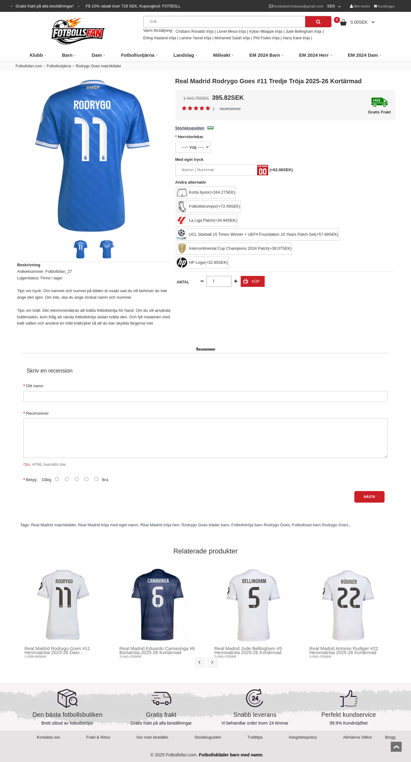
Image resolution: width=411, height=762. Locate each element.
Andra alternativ (190, 182)
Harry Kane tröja (296, 38)
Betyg (31, 479)
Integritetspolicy (303, 737)
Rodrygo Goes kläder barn (205, 525)
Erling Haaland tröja (159, 38)
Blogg (390, 737)
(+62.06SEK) (281, 169)
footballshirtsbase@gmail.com (296, 6)
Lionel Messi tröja (231, 31)
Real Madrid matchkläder (53, 525)
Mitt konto (360, 6)
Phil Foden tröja (266, 38)
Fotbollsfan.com (29, 66)
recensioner (230, 108)
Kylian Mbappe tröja (265, 31)
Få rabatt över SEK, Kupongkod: (133, 6)
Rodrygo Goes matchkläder (98, 66)
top (396, 749)
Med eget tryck (189, 159)
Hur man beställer (152, 737)
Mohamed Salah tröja (232, 38)
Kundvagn (384, 6)
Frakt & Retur (98, 737)
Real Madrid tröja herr (159, 525)
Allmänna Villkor (357, 737)
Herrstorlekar (190, 136)
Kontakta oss (48, 737)
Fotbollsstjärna (59, 66)
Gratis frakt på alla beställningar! (45, 6)
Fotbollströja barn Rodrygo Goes (260, 525)
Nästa (369, 497)
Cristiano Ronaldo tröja (195, 31)
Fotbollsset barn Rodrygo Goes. (320, 525)
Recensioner (37, 413)
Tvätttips (255, 737)
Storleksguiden (194, 128)
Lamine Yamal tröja (195, 38)
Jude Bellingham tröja (303, 31)
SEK (331, 6)
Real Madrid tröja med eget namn (108, 525)
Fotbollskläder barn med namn (230, 754)
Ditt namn (35, 385)
